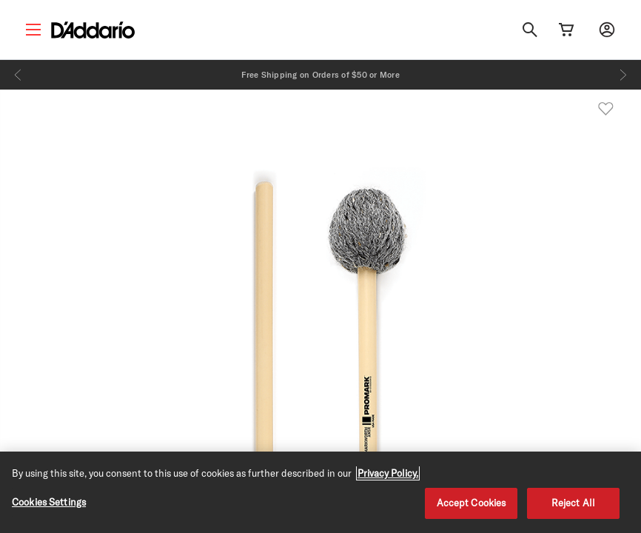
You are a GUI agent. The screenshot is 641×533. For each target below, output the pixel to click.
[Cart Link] (566, 29)
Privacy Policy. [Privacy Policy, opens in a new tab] (388, 473)
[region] (320, 492)
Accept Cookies (471, 503)
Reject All (573, 503)
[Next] (623, 75)
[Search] (530, 29)
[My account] (607, 30)
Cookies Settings (49, 502)
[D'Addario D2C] (93, 29)
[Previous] (18, 75)
